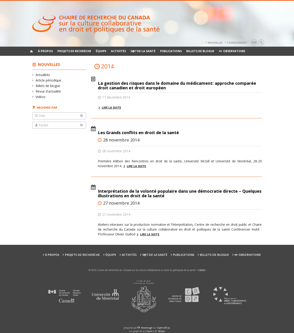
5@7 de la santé (142, 51)
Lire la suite (111, 108)
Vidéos (40, 97)
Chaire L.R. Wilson (155, 331)
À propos (45, 51)
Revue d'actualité (48, 91)
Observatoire (232, 51)
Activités (118, 51)
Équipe (101, 51)
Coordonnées (237, 42)
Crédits (201, 270)
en (254, 42)
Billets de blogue (200, 51)
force (146, 327)
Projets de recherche (74, 51)
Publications (171, 51)
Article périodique (48, 80)
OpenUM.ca (163, 327)
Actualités (43, 75)
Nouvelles (215, 42)
